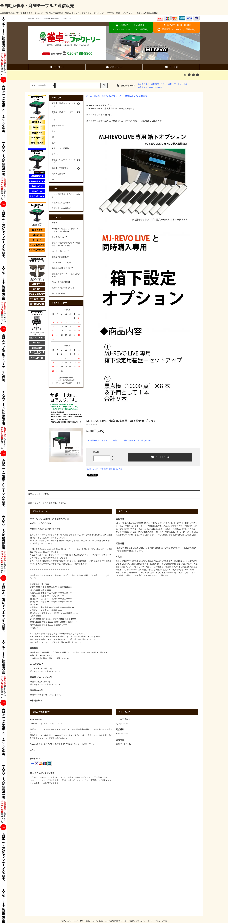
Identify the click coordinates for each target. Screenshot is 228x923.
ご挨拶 (54, 223)
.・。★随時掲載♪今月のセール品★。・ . (66, 195)
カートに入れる (160, 457)
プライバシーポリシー (145, 921)
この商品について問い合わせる (122, 440)
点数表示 (155, 84)
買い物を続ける (144, 440)
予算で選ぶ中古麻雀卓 (61, 208)
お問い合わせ (114, 67)
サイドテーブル (180, 84)
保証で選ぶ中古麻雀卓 (61, 203)
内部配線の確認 (58, 294)
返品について (92, 469)
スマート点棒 (166, 84)
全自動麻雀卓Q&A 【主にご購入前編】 (66, 275)
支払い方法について (69, 921)
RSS (158, 921)
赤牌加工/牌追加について (62, 268)
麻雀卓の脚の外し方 (60, 257)
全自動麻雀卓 (143, 84)
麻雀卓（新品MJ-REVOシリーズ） (108, 96)
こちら (33, 750)
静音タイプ (142, 87)
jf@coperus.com (122, 724)
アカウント (56, 67)
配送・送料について (88, 921)
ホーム (89, 96)
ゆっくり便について (60, 251)
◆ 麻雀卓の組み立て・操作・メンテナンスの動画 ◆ (65, 230)
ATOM (164, 921)
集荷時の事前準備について (63, 288)
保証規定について (59, 237)
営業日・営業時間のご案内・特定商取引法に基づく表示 (66, 244)
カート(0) (171, 67)
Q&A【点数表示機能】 (61, 282)
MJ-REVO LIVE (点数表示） (136, 96)
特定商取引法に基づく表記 (111, 469)
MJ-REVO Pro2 (155, 87)
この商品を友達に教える (96, 440)
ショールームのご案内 (61, 263)
